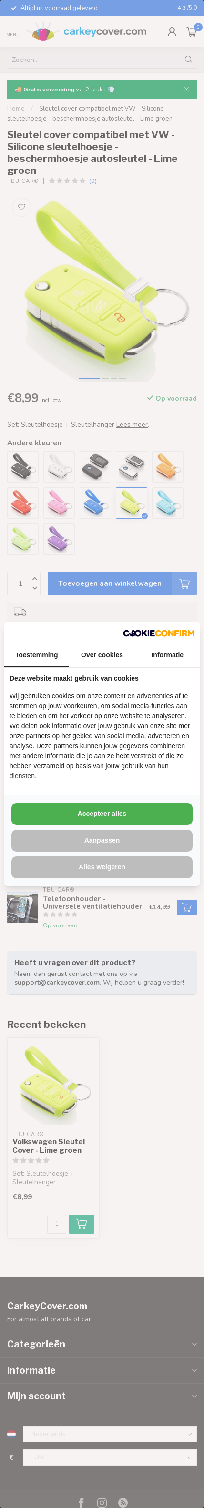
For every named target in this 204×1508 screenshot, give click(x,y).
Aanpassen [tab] (102, 840)
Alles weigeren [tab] (102, 867)
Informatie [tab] (167, 655)
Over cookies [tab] (102, 655)
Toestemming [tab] (36, 655)
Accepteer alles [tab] (102, 813)
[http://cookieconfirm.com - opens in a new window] (158, 633)
